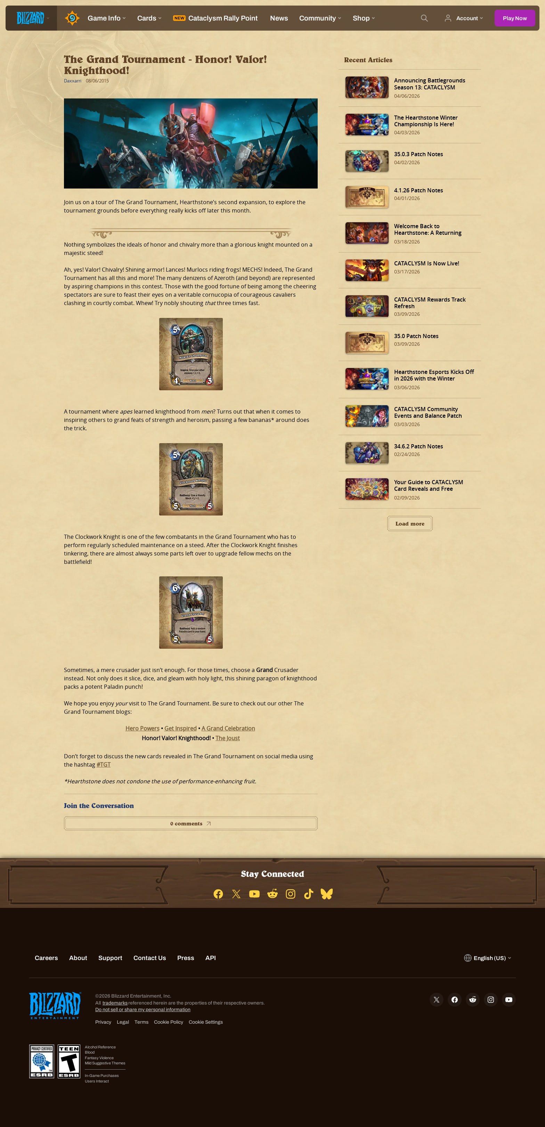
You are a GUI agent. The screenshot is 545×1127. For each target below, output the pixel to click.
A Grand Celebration (228, 728)
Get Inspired (180, 728)
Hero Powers (142, 728)
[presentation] (31, 18)
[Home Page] (69, 18)
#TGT (104, 764)
